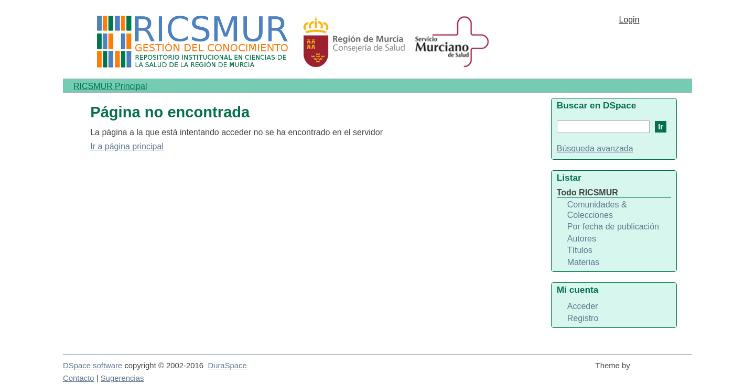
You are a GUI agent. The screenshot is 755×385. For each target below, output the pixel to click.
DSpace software (92, 365)
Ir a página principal (127, 146)
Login (629, 19)
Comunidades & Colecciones (597, 209)
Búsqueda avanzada (595, 148)
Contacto (78, 378)
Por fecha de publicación (613, 226)
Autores (581, 238)
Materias (583, 262)
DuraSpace (227, 365)
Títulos (579, 250)
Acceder (582, 306)
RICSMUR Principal (110, 86)
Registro (583, 318)
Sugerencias (122, 378)
